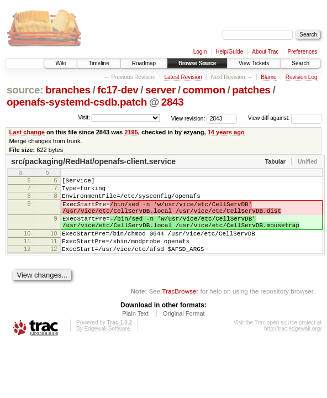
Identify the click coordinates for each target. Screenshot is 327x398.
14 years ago (226, 132)
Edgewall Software (107, 347)
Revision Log (302, 77)
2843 (172, 102)
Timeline (98, 63)
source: (25, 90)
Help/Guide (229, 52)
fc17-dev (117, 90)
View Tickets (254, 63)
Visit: (84, 117)
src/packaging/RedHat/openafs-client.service (93, 161)
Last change (27, 132)
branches (68, 90)
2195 (131, 132)
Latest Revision (183, 77)
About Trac (265, 52)
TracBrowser (180, 309)
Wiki (60, 63)
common (204, 90)
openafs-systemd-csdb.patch (77, 102)
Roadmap (144, 63)
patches (251, 90)
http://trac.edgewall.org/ (292, 347)
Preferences (303, 52)
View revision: (188, 118)
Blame (268, 77)
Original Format (184, 331)
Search (300, 63)
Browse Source (197, 63)
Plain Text (135, 331)
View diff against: (284, 118)
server (160, 90)
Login (200, 52)
